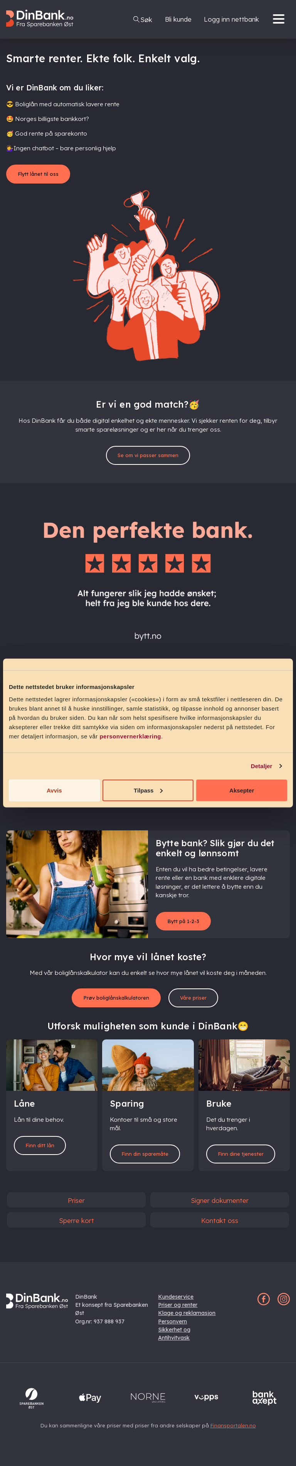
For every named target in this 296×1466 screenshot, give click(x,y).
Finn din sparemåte (147, 1163)
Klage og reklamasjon (186, 1320)
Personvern (172, 1328)
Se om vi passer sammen (148, 457)
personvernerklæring (130, 736)
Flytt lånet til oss (45, 174)
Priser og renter (177, 1311)
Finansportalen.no (233, 1432)
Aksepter (241, 790)
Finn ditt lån (44, 1152)
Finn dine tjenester (244, 1163)
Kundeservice (175, 1303)
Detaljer (261, 766)
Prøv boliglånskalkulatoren (112, 1003)
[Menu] (280, 19)
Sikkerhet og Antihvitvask (174, 1340)
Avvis (54, 790)
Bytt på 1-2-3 (188, 924)
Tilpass (148, 790)
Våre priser (203, 1003)
